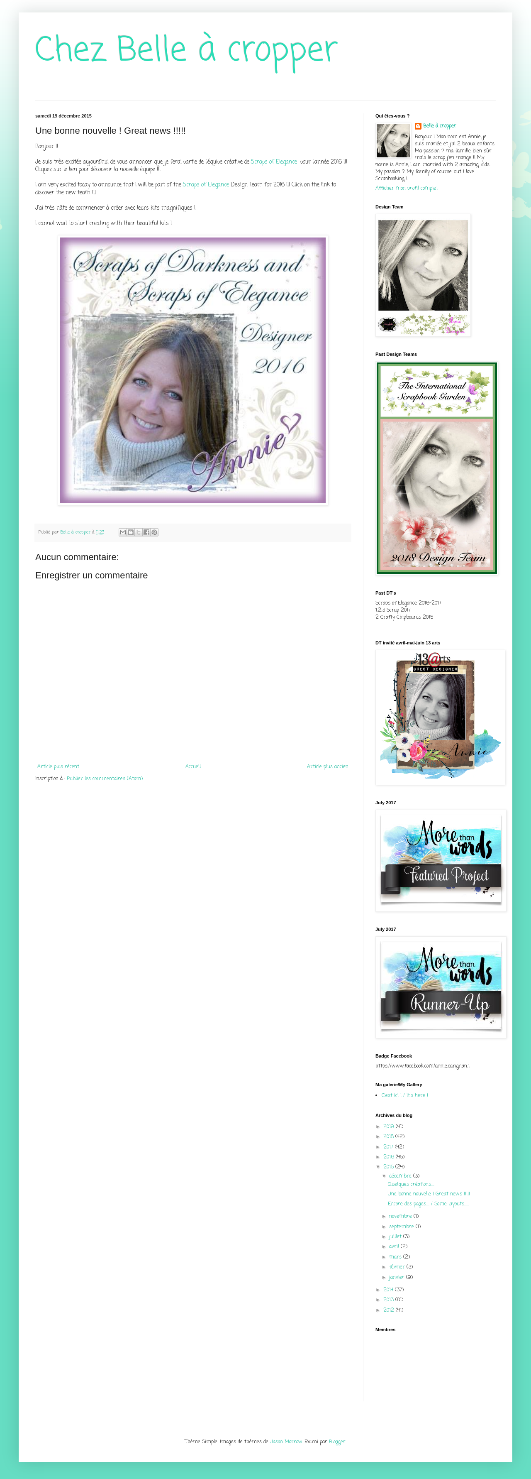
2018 (389, 1137)
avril (395, 1247)
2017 (389, 1147)
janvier (397, 1277)
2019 (389, 1127)
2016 (389, 1157)
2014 (389, 1290)
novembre (401, 1216)
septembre (402, 1227)
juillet (396, 1237)
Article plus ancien (327, 767)
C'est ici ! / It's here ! (405, 1095)
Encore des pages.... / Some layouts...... (428, 1204)
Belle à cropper (439, 126)
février (398, 1267)
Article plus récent (58, 767)
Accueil (193, 767)
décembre (401, 1176)
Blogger (337, 1442)
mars (396, 1257)
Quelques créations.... (411, 1184)
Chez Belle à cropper (186, 51)
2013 (389, 1300)
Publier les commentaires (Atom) (105, 779)
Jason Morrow (286, 1442)
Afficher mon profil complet (406, 188)
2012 (389, 1310)
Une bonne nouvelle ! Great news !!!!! (429, 1194)
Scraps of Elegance (275, 162)
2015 (389, 1167)
